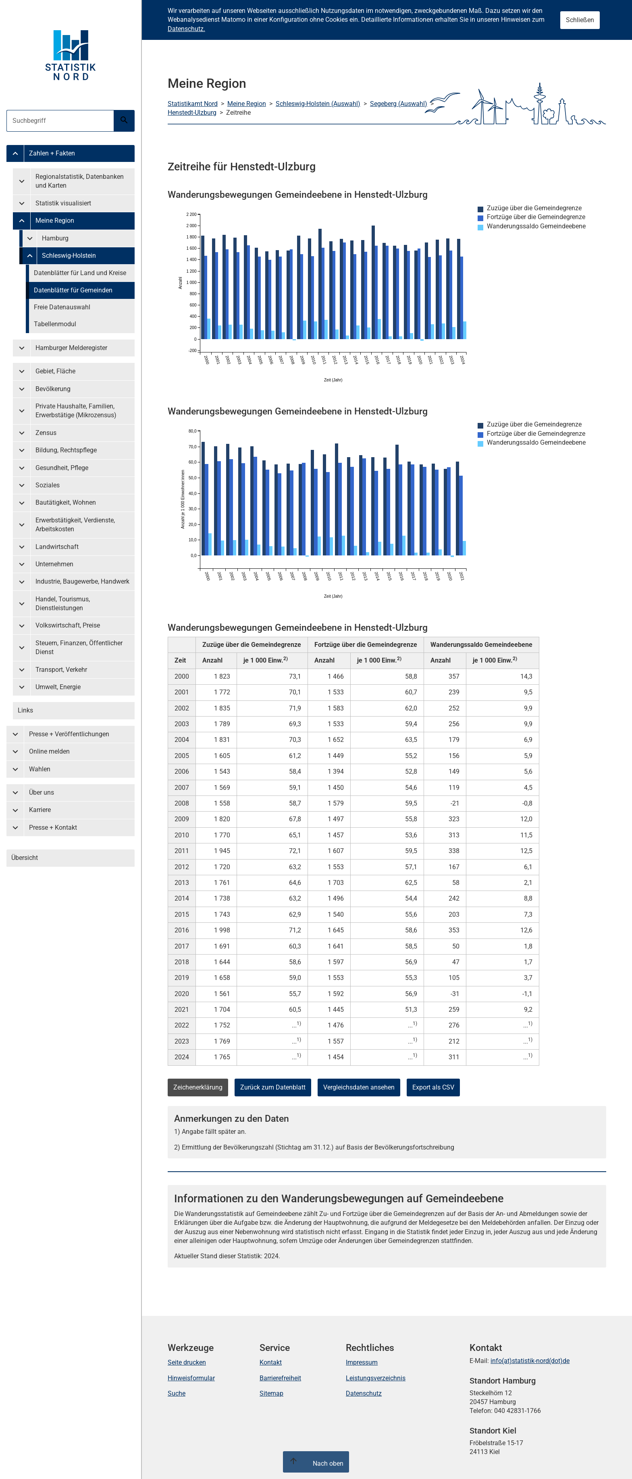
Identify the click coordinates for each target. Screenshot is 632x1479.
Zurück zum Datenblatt (273, 1087)
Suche (176, 1393)
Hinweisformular (191, 1378)
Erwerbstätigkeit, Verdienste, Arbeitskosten (75, 524)
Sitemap (271, 1393)
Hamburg (55, 238)
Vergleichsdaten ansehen (359, 1087)
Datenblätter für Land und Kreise (80, 273)
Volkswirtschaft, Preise (67, 625)
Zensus (45, 433)
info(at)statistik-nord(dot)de (530, 1361)
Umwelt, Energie (58, 687)
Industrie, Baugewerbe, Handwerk (82, 581)
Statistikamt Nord (193, 104)
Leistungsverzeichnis (375, 1378)
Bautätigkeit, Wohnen (65, 502)
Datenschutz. (186, 29)
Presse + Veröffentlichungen (69, 734)
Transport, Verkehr (61, 669)
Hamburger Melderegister (71, 348)
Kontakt (271, 1362)
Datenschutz (364, 1393)
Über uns (41, 792)
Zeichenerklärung (197, 1087)
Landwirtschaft (57, 547)
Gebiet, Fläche (55, 371)
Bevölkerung (53, 389)
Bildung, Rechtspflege (66, 450)
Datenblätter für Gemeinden (73, 290)
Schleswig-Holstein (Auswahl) (318, 104)
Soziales (47, 485)
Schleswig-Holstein (69, 255)
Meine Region (54, 220)
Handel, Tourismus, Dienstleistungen (62, 603)
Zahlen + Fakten (52, 153)
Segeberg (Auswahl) (398, 104)
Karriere (40, 810)
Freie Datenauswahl (62, 307)
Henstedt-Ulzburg (192, 112)
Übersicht (24, 858)
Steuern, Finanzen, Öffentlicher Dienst (79, 647)
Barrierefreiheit (280, 1378)
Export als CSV (433, 1087)
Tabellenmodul (55, 324)
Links (25, 710)
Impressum (362, 1362)
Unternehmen (54, 564)
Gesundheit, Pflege (61, 468)
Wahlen (39, 769)
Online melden (49, 751)
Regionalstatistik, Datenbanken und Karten (79, 181)
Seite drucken (187, 1362)
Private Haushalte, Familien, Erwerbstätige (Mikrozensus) (75, 410)
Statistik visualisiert (63, 203)
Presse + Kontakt (53, 827)
